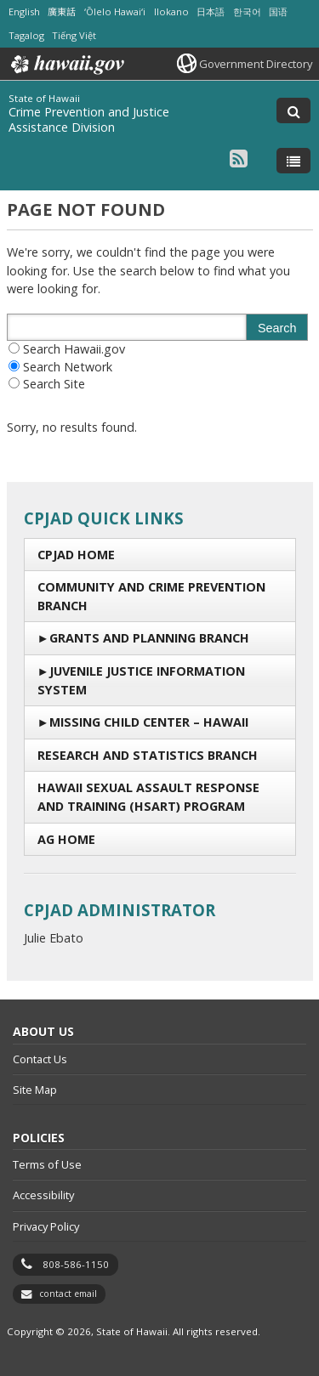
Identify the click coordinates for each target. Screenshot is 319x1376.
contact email (68, 1294)
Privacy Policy (46, 1226)
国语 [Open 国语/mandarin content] (278, 11)
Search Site (54, 384)
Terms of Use (47, 1164)
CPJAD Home (76, 554)
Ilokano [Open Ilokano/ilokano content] (171, 11)
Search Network (67, 367)
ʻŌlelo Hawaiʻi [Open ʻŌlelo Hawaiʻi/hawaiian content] (114, 11)
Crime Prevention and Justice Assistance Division (89, 119)
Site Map (35, 1089)
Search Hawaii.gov (74, 349)
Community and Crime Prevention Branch (151, 596)
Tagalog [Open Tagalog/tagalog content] (26, 35)
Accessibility (43, 1195)
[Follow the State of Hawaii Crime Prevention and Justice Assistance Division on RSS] (239, 158)
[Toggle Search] (293, 110)
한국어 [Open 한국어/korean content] (247, 11)
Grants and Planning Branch (149, 638)
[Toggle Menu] (293, 160)
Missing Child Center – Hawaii (148, 722)
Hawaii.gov (66, 64)
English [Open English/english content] (24, 11)
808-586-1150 (76, 1264)
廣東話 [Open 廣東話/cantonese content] (62, 11)
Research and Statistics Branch (147, 755)
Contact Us (40, 1059)
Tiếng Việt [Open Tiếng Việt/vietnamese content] (74, 35)
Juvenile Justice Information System (141, 680)
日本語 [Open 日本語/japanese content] (211, 11)
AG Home (66, 839)
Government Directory (255, 63)
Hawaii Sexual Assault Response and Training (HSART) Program (148, 796)
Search (277, 328)
